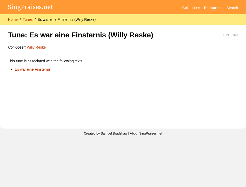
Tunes (27, 19)
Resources (213, 8)
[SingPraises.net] (30, 8)
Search (232, 8)
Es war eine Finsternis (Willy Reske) (66, 19)
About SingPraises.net (146, 133)
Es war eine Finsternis (33, 69)
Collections (191, 8)
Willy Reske (36, 47)
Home (13, 19)
